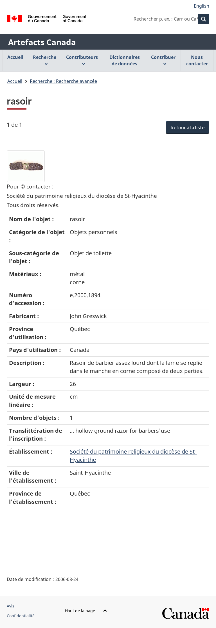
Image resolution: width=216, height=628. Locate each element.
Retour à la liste (187, 127)
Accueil (14, 81)
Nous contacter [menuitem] (197, 60)
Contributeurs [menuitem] (82, 60)
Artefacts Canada (42, 42)
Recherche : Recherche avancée (63, 81)
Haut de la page (86, 610)
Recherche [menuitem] (44, 60)
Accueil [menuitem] (15, 57)
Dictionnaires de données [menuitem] (124, 60)
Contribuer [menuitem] (163, 60)
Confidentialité (21, 615)
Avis (10, 606)
